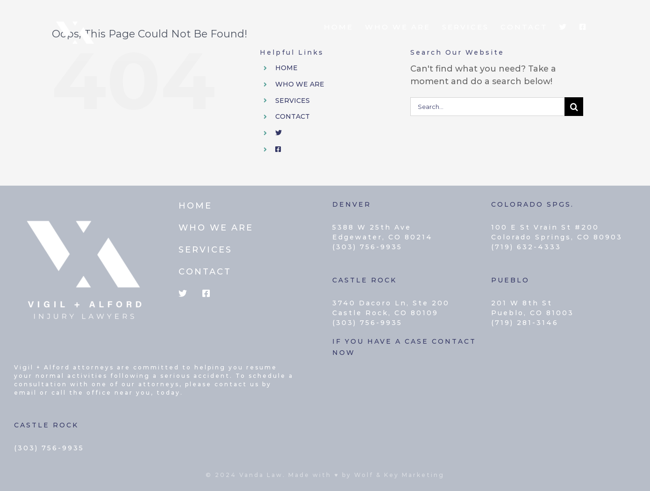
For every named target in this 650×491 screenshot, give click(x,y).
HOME (286, 68)
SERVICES (292, 100)
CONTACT (292, 116)
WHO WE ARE (299, 84)
